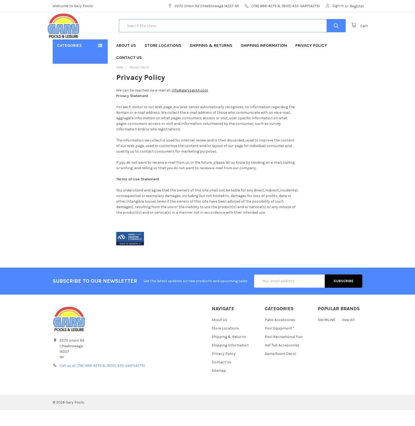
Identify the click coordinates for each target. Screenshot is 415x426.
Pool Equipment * (280, 344)
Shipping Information (264, 61)
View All (348, 336)
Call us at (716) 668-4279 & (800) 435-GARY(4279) (102, 381)
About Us (126, 61)
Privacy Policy (311, 61)
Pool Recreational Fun (284, 353)
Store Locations (163, 61)
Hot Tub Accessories (282, 361)
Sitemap (219, 387)
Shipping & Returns (211, 61)
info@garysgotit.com (190, 106)
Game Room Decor (280, 370)
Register (357, 6)
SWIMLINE (326, 336)
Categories (69, 61)
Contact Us (129, 73)
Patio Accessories (280, 336)
